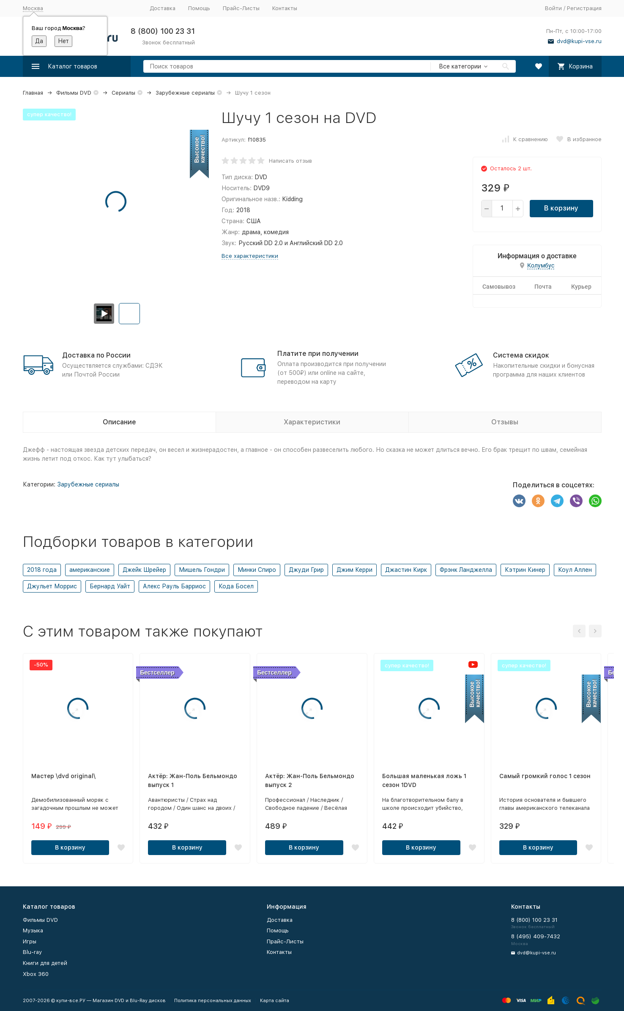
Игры (29, 941)
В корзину (561, 208)
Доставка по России (96, 355)
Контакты (284, 8)
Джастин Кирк (406, 569)
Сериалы (123, 93)
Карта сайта (274, 1000)
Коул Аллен (575, 569)
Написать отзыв (290, 161)
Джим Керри (354, 569)
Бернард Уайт (110, 586)
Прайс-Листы (241, 8)
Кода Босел (236, 586)
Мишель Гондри (202, 569)
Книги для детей (45, 963)
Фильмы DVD (73, 93)
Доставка (162, 8)
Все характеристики (250, 256)
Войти (553, 8)
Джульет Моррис (52, 586)
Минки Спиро (257, 569)
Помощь (199, 8)
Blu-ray (32, 952)
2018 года (42, 569)
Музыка (33, 930)
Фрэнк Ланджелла (466, 569)
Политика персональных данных (212, 1000)
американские (89, 569)
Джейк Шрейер (144, 569)
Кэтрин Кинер (525, 569)
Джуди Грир (306, 569)
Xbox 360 (36, 974)
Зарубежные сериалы (185, 93)
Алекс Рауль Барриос (174, 586)
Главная (33, 93)
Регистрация (584, 8)
